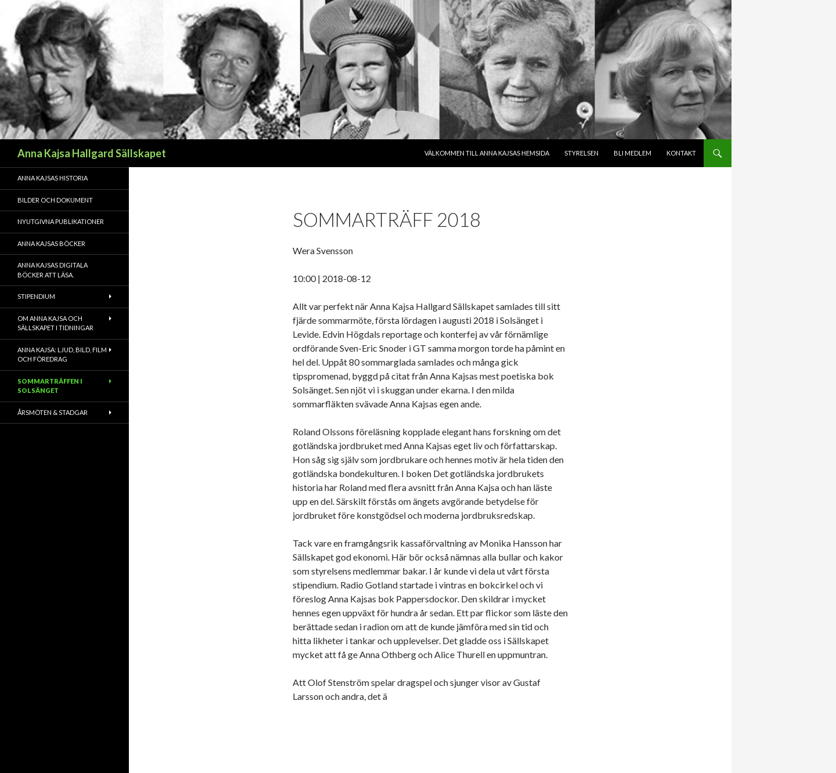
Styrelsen (581, 153)
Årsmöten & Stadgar (52, 412)
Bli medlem (632, 153)
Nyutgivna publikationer (60, 221)
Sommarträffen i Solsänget (49, 386)
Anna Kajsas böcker (51, 243)
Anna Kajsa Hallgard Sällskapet (91, 153)
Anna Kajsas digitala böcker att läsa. (52, 270)
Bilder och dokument (55, 200)
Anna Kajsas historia (52, 178)
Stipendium (36, 296)
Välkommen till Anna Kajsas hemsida (486, 153)
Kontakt (681, 153)
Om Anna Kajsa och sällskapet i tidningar (55, 323)
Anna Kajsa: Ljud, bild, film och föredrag (62, 354)
